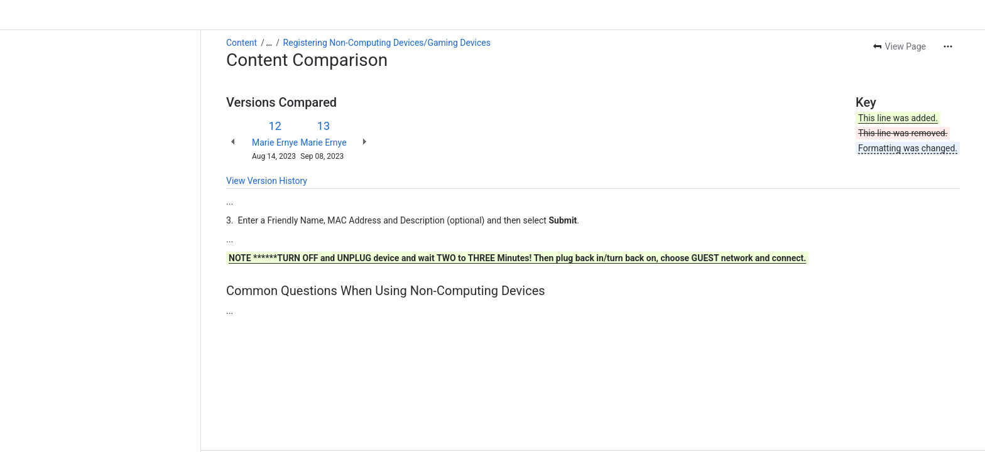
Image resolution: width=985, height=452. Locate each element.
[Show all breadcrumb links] (269, 42)
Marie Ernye (275, 142)
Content (241, 43)
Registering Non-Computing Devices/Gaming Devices (387, 43)
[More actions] (948, 46)
